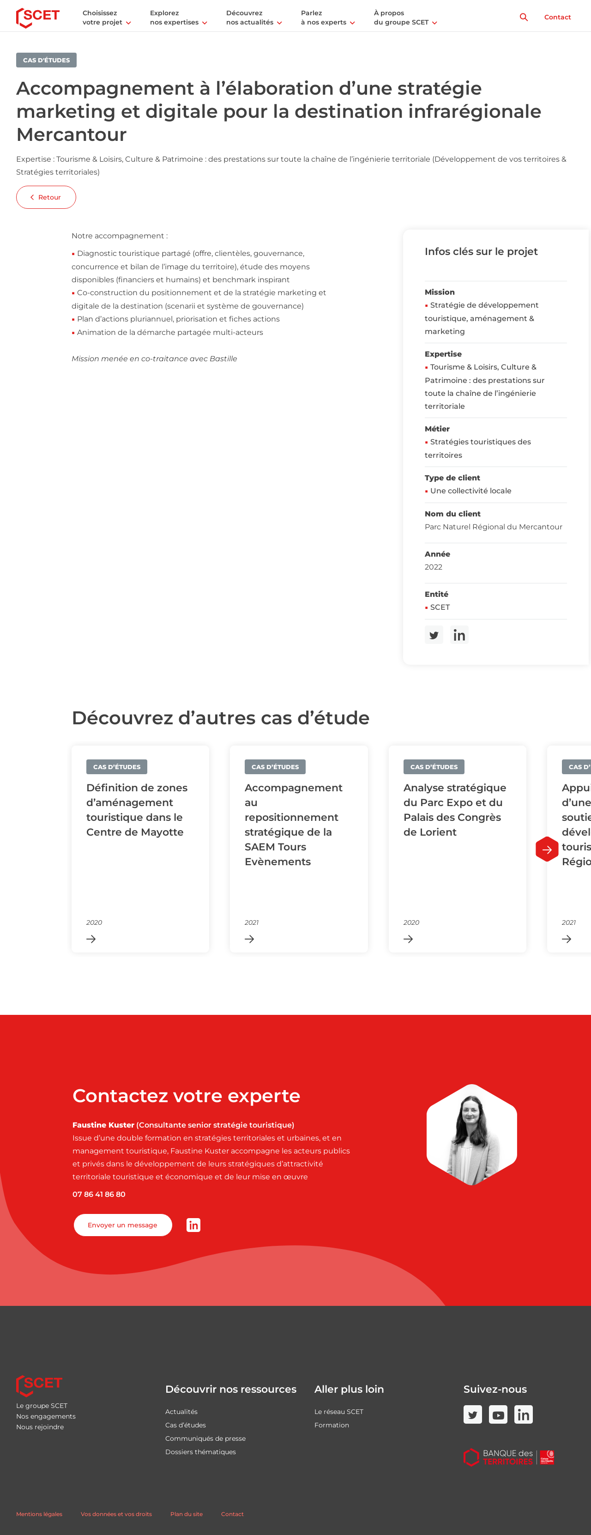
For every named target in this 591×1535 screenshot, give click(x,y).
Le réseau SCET (338, 1412)
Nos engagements (46, 1416)
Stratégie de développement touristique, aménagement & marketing (482, 318)
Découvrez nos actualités (249, 17)
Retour (45, 197)
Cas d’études (185, 1425)
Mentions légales (39, 1514)
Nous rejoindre (40, 1427)
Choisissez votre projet (102, 17)
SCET (440, 607)
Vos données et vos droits (116, 1514)
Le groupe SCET (41, 1406)
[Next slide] (547, 849)
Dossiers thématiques (200, 1452)
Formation (331, 1425)
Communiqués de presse (205, 1438)
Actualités (181, 1412)
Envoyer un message (122, 1225)
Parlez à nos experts (323, 17)
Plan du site (186, 1514)
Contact (557, 17)
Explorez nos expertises (174, 17)
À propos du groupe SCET (401, 17)
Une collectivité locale (471, 490)
